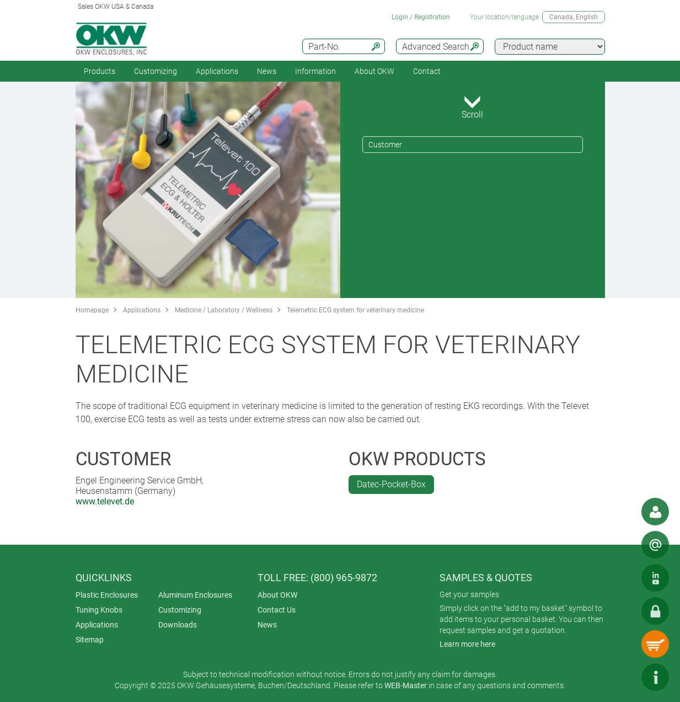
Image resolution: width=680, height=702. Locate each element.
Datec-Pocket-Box (391, 484)
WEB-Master (405, 685)
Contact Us (277, 609)
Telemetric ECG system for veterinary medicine (355, 310)
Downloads (177, 624)
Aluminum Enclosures (195, 595)
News (266, 71)
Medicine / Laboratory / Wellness (223, 310)
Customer (385, 144)
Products (99, 71)
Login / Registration (421, 17)
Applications (217, 71)
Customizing (155, 71)
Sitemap (90, 639)
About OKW (277, 595)
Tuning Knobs (99, 609)
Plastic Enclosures (107, 595)
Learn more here (467, 644)
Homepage (92, 310)
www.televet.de (105, 501)
